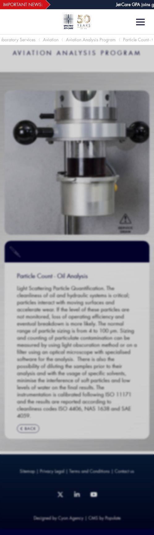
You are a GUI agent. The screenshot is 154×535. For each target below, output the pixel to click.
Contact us (124, 471)
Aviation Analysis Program (91, 40)
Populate (113, 518)
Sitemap (27, 471)
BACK (28, 428)
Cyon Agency (70, 518)
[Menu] (142, 22)
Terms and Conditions (89, 471)
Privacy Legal (52, 471)
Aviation (50, 40)
